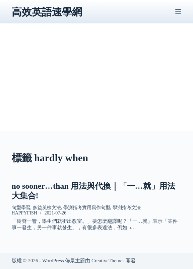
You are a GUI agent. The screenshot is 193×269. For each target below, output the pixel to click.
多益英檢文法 (47, 207)
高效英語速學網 (47, 11)
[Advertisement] (96, 84)
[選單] (178, 12)
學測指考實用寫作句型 (86, 207)
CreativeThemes (107, 260)
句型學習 (21, 207)
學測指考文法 (127, 207)
